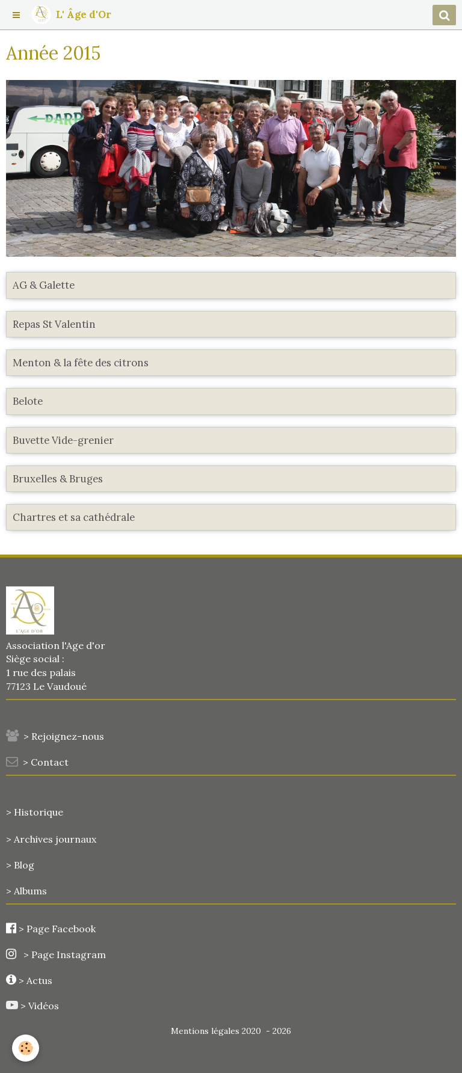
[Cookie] (25, 1048)
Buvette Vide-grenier (63, 440)
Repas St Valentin (54, 324)
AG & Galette (44, 285)
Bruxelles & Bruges (58, 478)
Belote (28, 401)
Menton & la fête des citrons (81, 362)
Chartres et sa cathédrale (74, 517)
